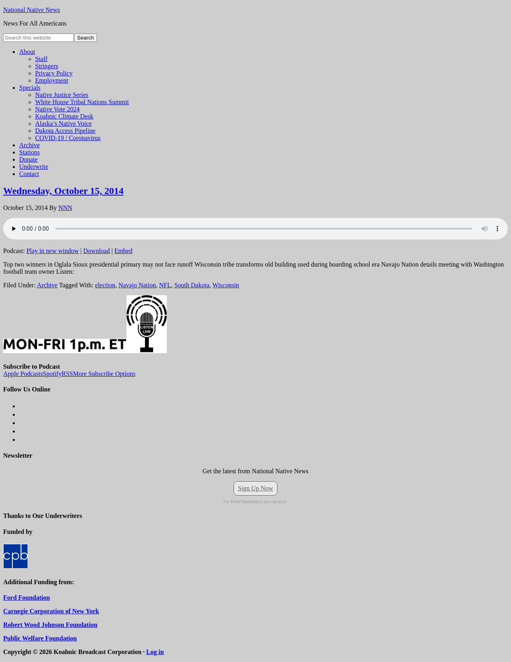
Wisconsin (225, 285)
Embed (123, 250)
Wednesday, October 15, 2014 (63, 191)
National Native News (31, 9)
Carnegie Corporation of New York (51, 611)
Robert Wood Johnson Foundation (50, 624)
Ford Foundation (26, 597)
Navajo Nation (137, 285)
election (105, 285)
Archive (47, 285)
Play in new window (52, 250)
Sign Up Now (255, 488)
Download (96, 250)
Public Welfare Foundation (40, 638)
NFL (165, 285)
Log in (155, 651)
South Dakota (192, 285)
